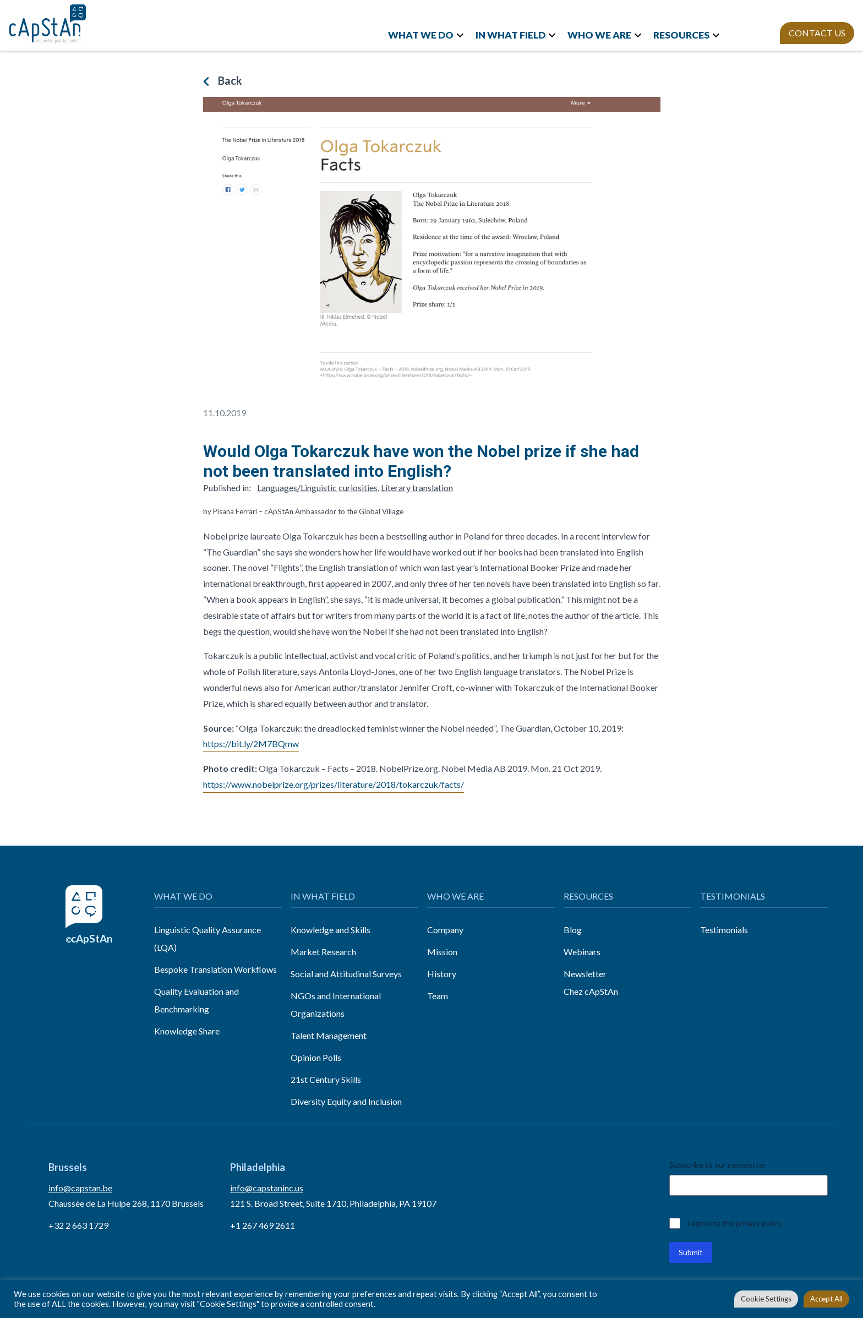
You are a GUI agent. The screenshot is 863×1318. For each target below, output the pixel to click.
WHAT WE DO (421, 35)
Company (445, 929)
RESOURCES (681, 35)
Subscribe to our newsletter (717, 1164)
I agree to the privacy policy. (735, 1223)
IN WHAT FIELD (510, 35)
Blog (573, 929)
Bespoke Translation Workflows (215, 969)
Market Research (323, 951)
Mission (442, 951)
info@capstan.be (80, 1188)
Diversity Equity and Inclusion (346, 1101)
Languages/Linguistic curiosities (317, 487)
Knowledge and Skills (330, 929)
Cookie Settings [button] (766, 1298)
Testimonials (724, 929)
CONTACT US (817, 33)
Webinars (582, 951)
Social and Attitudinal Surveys (346, 973)
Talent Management (329, 1035)
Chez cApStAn (591, 991)
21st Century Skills (326, 1079)
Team (437, 995)
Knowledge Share (187, 1031)
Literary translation (417, 487)
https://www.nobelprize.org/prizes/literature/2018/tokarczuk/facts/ (333, 784)
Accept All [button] (826, 1298)
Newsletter (585, 973)
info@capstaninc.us (266, 1188)
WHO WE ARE (599, 35)
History (441, 973)
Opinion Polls (316, 1057)
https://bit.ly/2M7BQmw (251, 743)
